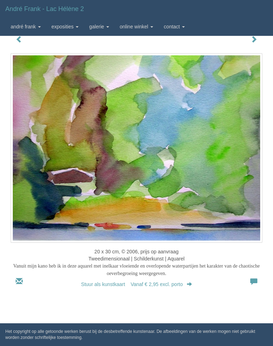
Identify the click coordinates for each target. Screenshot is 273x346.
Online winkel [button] (136, 26)
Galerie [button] (99, 26)
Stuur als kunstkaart (136, 284)
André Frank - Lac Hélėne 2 (44, 8)
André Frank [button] (26, 26)
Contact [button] (174, 26)
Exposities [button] (65, 26)
